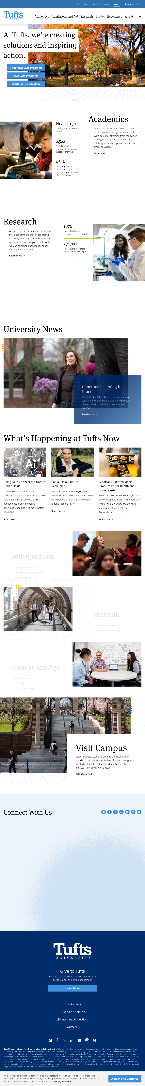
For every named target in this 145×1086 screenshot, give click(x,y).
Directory (105, 4)
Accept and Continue (125, 1079)
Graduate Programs (25, 76)
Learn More (72, 988)
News (85, 4)
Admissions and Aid (65, 16)
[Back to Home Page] (73, 951)
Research (87, 16)
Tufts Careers (72, 1004)
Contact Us (72, 1027)
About (129, 16)
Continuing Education (26, 84)
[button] (139, 81)
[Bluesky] (139, 812)
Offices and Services (72, 1012)
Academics (42, 16)
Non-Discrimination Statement (46, 1066)
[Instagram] (103, 812)
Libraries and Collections (72, 1019)
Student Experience (109, 16)
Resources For (132, 4)
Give (116, 4)
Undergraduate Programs (25, 68)
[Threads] (133, 812)
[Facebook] (109, 812)
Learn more (101, 153)
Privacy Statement (63, 1081)
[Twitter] (115, 812)
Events (95, 4)
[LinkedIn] (121, 812)
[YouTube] (127, 812)
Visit (78, 4)
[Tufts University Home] (13, 16)
